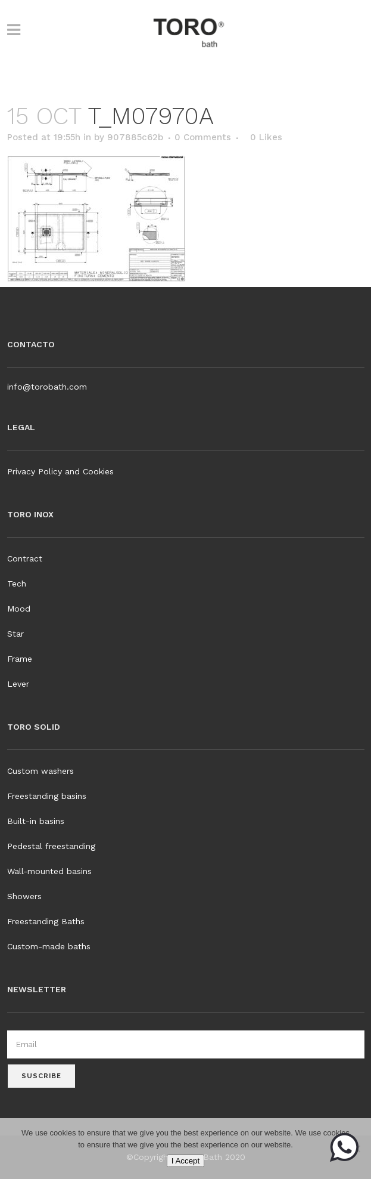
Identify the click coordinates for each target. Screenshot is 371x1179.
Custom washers (40, 771)
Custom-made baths (49, 946)
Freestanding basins (46, 796)
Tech (16, 583)
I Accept (185, 1160)
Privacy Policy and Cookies (60, 471)
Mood (18, 608)
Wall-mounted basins (49, 871)
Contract (24, 558)
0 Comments (202, 137)
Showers (24, 896)
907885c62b (135, 137)
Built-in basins (35, 821)
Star (15, 633)
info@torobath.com (47, 386)
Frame (19, 658)
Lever (18, 684)
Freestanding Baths (46, 921)
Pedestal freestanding (51, 846)
